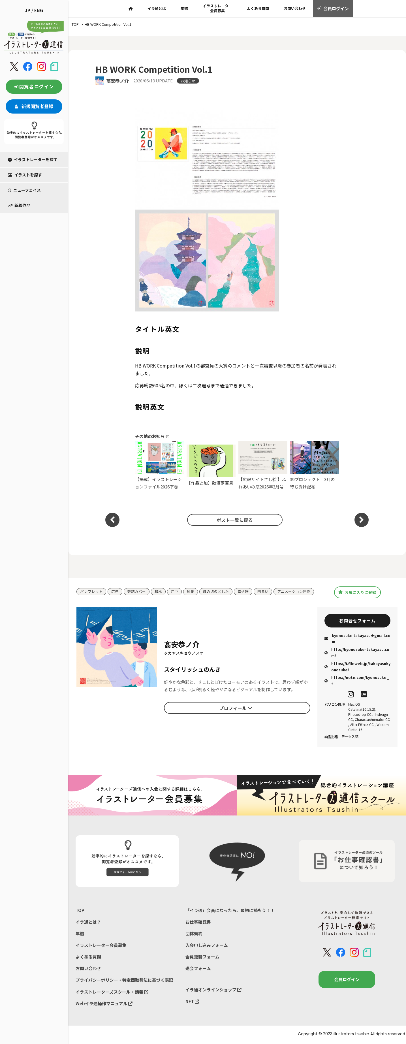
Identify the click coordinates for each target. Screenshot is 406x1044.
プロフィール (235, 708)
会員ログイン (333, 8)
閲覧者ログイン (34, 86)
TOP (80, 911)
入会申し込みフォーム (206, 946)
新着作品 (19, 205)
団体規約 (193, 934)
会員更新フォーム (202, 958)
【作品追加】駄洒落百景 (211, 465)
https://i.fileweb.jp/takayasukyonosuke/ (357, 667)
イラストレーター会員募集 (217, 8)
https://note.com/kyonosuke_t (356, 681)
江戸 (174, 591)
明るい (262, 591)
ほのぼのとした (216, 591)
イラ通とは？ (88, 922)
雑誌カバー (136, 591)
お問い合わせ (295, 8)
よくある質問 (258, 8)
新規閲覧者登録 (34, 106)
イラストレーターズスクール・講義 (112, 993)
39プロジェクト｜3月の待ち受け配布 (314, 465)
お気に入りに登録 (357, 592)
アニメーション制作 (293, 591)
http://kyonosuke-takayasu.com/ (356, 653)
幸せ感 (243, 591)
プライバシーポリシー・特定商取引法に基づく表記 (124, 981)
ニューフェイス (24, 190)
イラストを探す (25, 175)
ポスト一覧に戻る (234, 519)
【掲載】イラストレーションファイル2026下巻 (159, 465)
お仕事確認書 (198, 922)
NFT (192, 1002)
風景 (190, 591)
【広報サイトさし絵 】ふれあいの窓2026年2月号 (262, 465)
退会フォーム (198, 969)
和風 (158, 591)
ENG (38, 10)
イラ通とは (157, 8)
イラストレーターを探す (32, 159)
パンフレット (91, 591)
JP (27, 10)
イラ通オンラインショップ (213, 991)
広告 (115, 591)
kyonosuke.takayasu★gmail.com (357, 639)
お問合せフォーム (357, 620)
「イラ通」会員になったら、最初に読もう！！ (230, 911)
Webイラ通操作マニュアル (104, 1005)
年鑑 (184, 8)
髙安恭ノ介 (117, 80)
